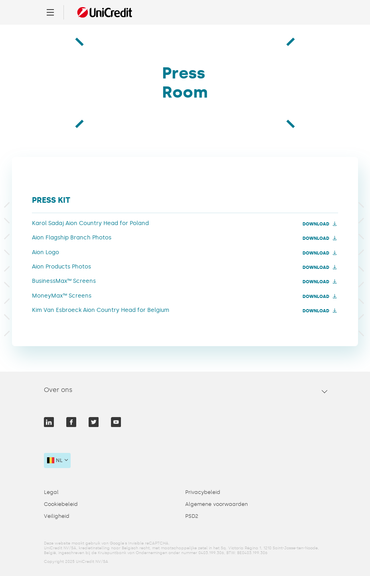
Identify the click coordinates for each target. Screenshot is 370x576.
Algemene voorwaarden (216, 504)
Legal (51, 492)
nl (55, 460)
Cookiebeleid (61, 504)
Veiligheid (56, 516)
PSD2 (191, 516)
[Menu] (50, 12)
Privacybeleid (202, 492)
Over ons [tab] (58, 390)
